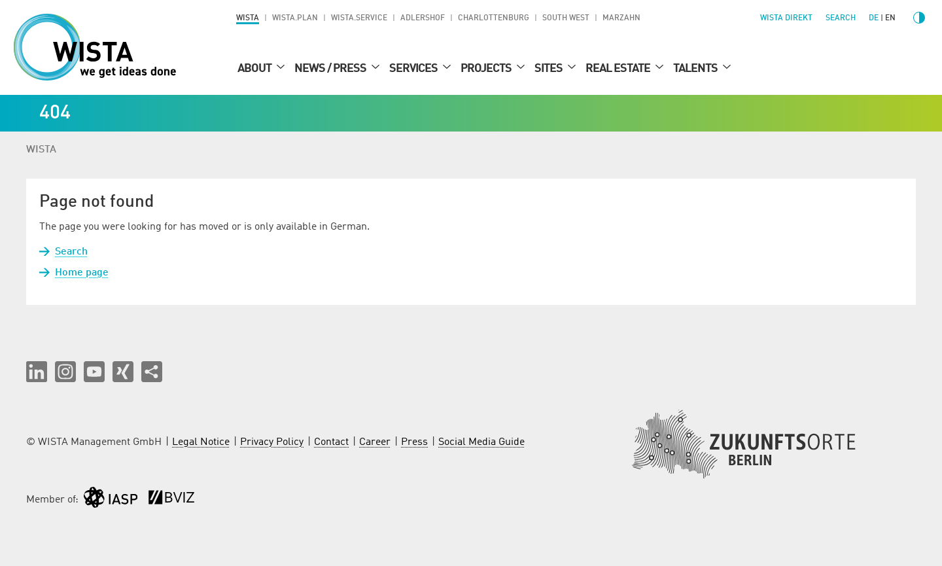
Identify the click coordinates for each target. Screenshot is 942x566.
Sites (549, 69)
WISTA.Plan (295, 18)
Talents (696, 69)
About (255, 69)
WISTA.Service (359, 18)
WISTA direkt (786, 18)
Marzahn (621, 18)
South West (565, 18)
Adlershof (422, 18)
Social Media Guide (481, 442)
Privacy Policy (272, 442)
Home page (82, 273)
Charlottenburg (493, 18)
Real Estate (618, 69)
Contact (331, 442)
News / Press (331, 69)
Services (414, 69)
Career (375, 442)
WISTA (247, 18)
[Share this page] (151, 371)
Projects (487, 69)
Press (414, 442)
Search (71, 252)
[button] (36, 371)
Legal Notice (201, 442)
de (874, 18)
